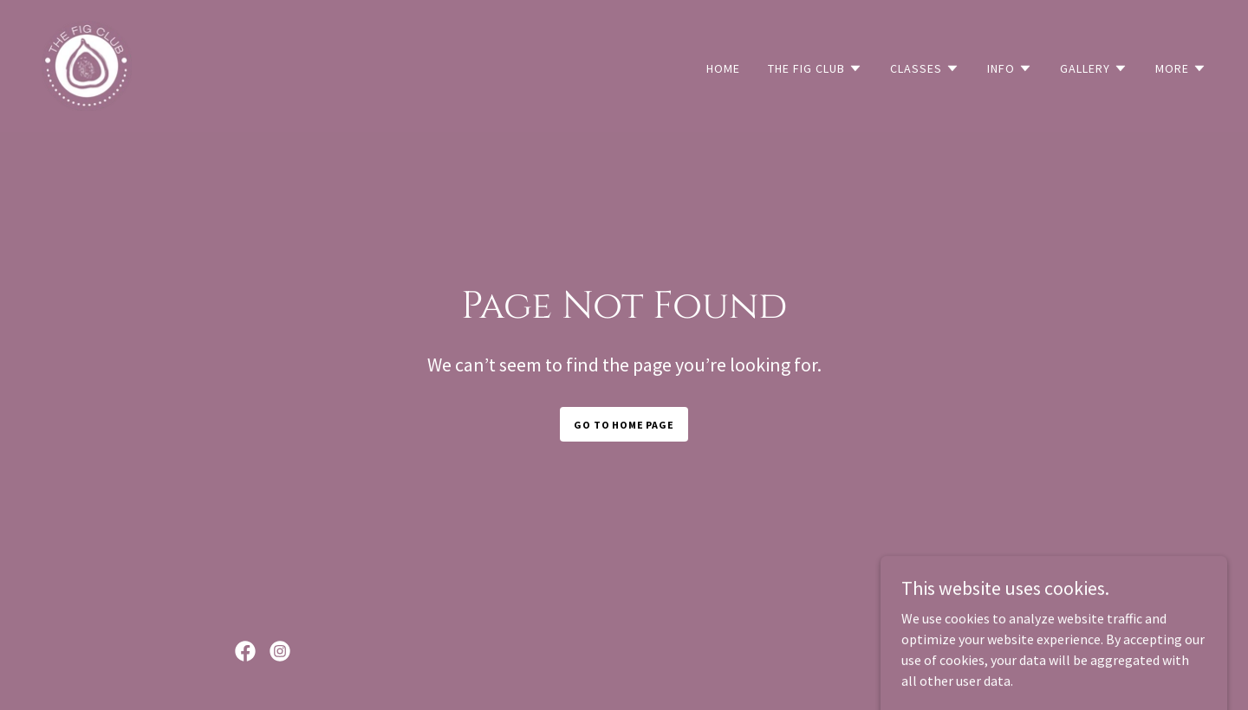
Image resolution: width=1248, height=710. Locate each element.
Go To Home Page (624, 424)
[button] (815, 68)
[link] (87, 64)
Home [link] (723, 68)
